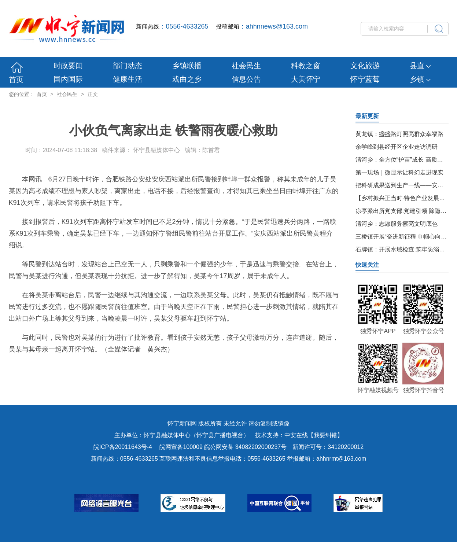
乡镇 (420, 79)
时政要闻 (68, 66)
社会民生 (246, 66)
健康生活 (127, 79)
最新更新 (367, 116)
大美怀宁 (305, 79)
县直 (420, 66)
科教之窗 (305, 66)
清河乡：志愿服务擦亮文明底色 (396, 224)
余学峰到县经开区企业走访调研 (396, 147)
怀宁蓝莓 (365, 79)
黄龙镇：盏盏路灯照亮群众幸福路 (399, 134)
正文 (93, 94)
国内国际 (68, 79)
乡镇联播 (187, 66)
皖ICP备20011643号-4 (122, 447)
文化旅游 (365, 66)
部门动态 (127, 66)
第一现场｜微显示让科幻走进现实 (399, 172)
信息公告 (246, 79)
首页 (16, 79)
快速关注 (367, 265)
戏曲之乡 (187, 79)
